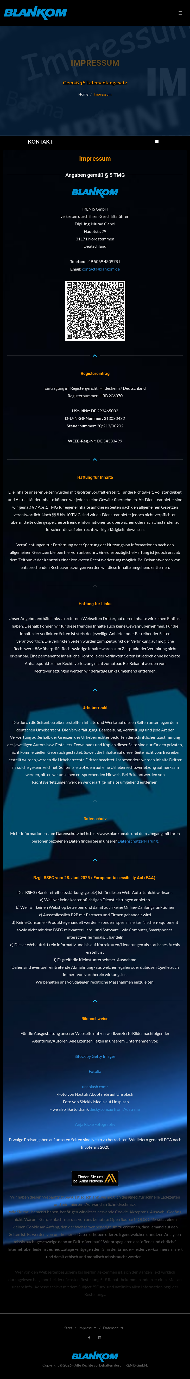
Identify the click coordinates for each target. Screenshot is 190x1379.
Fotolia (95, 1071)
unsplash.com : (95, 1086)
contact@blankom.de (101, 268)
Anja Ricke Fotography (95, 1124)
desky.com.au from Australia (115, 1109)
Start (68, 1328)
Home (83, 94)
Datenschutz (113, 1328)
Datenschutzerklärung (138, 840)
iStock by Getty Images (95, 1056)
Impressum (88, 1328)
